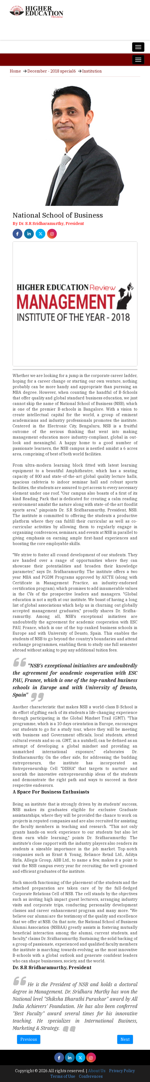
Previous (28, 1039)
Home (15, 71)
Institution (92, 71)
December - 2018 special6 (51, 71)
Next (125, 1039)
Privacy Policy (122, 1070)
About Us (97, 1070)
